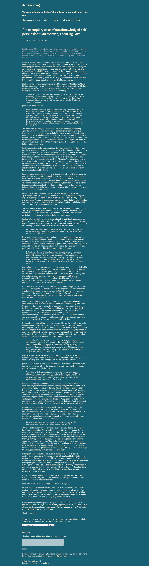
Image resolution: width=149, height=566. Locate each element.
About (46, 20)
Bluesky (56, 536)
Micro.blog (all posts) (71, 20)
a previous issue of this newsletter (47, 388)
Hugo (35, 564)
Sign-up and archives (31, 20)
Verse (56, 20)
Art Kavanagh (32, 5)
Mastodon (46, 536)
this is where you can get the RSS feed (37, 509)
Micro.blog (36, 536)
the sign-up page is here (66, 507)
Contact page (62, 557)
